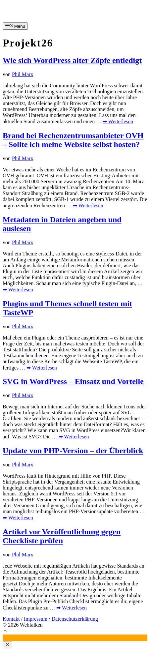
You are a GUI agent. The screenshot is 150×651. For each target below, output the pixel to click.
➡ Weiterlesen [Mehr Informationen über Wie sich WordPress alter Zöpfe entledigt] (118, 121)
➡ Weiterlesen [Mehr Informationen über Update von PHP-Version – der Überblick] (18, 517)
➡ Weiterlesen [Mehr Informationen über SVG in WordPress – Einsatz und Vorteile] (74, 436)
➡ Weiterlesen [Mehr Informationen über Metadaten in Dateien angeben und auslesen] (18, 289)
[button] (5, 631)
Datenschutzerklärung (75, 619)
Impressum (35, 619)
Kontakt (11, 619)
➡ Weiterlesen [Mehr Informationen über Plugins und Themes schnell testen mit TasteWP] (41, 367)
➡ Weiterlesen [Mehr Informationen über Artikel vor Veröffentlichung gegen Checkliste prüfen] (71, 607)
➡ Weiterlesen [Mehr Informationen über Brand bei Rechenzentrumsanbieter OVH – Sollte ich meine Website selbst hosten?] (88, 205)
